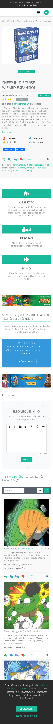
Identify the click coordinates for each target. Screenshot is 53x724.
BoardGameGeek (26, 2)
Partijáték (28, 165)
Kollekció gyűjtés (24, 167)
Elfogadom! (26, 708)
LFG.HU (38, 2)
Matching (28, 170)
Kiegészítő (39, 165)
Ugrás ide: (44, 95)
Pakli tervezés (39, 167)
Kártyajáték (18, 165)
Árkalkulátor (22, 5)
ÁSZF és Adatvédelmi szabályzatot (27, 687)
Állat (47, 165)
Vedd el (19, 170)
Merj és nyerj (8, 170)
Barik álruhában (21, 103)
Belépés (33, 5)
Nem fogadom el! (26, 715)
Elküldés (27, 438)
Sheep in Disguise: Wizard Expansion (35, 21)
